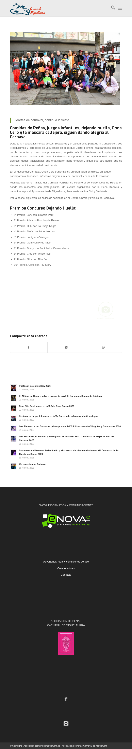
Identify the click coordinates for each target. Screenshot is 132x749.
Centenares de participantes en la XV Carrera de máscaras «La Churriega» (58, 416)
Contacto (66, 574)
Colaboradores (66, 568)
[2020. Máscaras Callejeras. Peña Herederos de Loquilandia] (65, 68)
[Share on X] (66, 347)
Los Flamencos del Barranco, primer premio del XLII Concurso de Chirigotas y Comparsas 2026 (70, 426)
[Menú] (120, 8)
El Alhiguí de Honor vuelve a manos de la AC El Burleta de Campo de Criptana (60, 396)
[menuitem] (111, 8)
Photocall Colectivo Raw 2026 (35, 386)
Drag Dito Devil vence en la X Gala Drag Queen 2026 (46, 406)
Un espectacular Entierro (32, 464)
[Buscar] (111, 8)
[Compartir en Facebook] (28, 347)
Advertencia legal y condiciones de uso (66, 561)
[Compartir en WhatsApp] (103, 347)
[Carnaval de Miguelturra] (55, 8)
